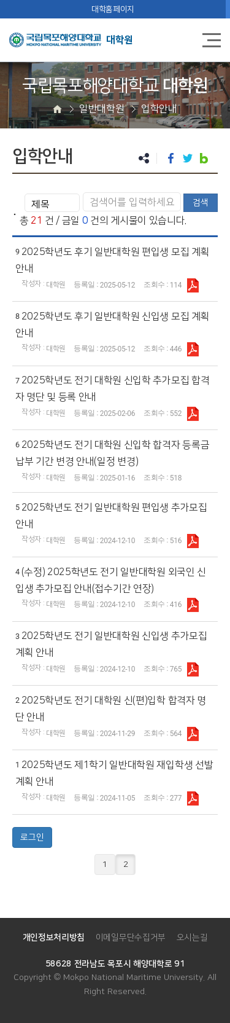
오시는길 (192, 938)
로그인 (32, 837)
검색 (201, 203)
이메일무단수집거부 (131, 938)
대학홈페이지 (112, 9)
